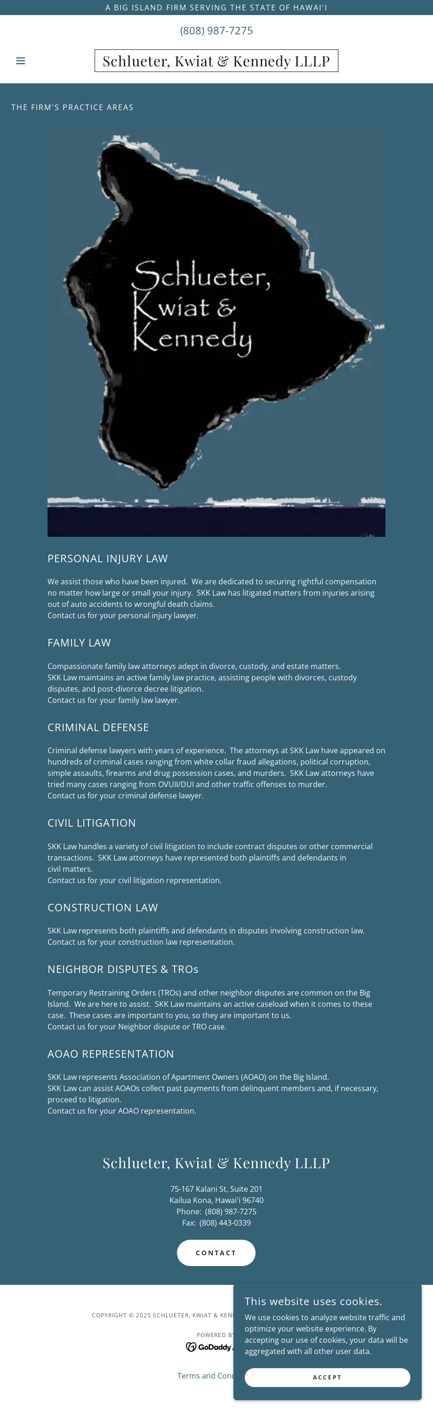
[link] (216, 63)
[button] (42, 60)
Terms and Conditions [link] (216, 1376)
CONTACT (216, 1252)
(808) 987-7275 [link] (216, 30)
